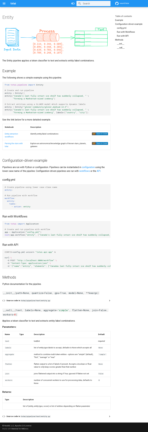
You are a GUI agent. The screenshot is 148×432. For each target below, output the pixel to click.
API (99, 171)
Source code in (28, 300)
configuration (88, 167)
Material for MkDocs (19, 429)
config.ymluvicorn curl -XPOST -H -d (57, 259)
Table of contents (123, 16)
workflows (84, 171)
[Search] (93, 3)
